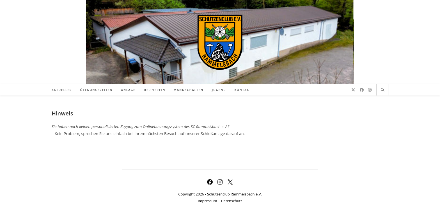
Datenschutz (231, 200)
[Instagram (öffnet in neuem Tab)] (370, 90)
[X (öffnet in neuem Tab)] (353, 90)
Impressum (207, 200)
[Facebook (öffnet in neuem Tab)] (362, 90)
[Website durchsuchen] (382, 90)
